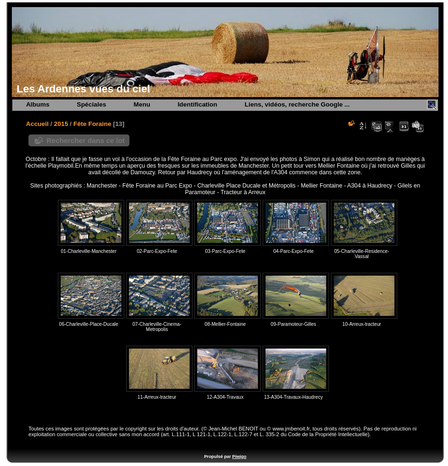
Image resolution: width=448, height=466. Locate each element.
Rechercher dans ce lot (85, 140)
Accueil (37, 123)
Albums (37, 104)
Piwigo (239, 456)
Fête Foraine (92, 123)
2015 (61, 123)
